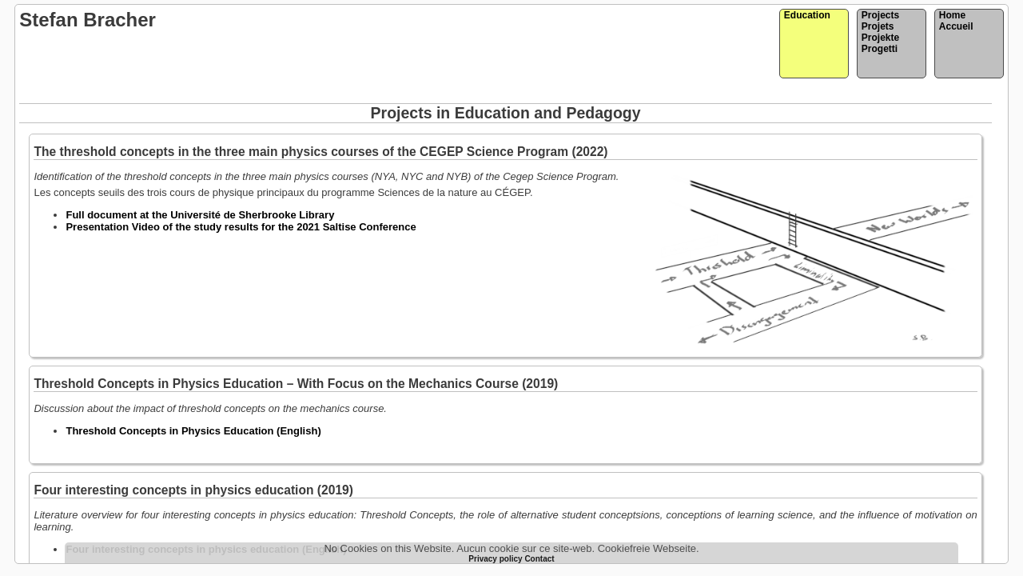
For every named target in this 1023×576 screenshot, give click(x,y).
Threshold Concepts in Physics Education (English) (193, 431)
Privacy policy (496, 558)
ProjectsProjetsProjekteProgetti (880, 32)
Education (807, 15)
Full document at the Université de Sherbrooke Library (200, 215)
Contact (539, 558)
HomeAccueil (956, 21)
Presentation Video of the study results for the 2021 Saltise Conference (241, 227)
